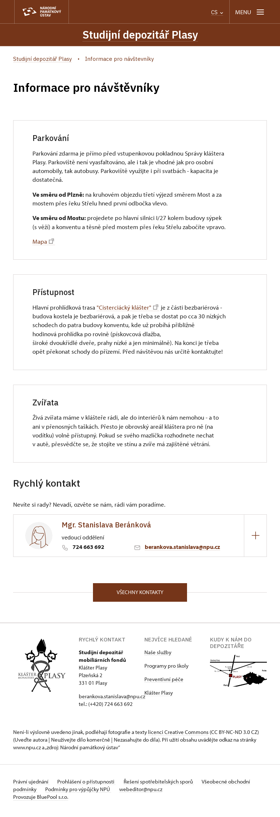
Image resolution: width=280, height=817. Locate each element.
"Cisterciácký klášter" (127, 309)
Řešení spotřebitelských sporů (166, 784)
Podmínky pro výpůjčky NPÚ (105, 792)
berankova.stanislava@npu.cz (182, 548)
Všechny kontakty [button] (140, 594)
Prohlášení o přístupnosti (90, 784)
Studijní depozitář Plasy (140, 35)
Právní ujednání (31, 784)
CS (217, 12)
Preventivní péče (163, 682)
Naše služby (157, 655)
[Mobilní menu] (250, 12)
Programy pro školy (166, 668)
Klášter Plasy (158, 695)
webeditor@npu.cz (171, 792)
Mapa (43, 243)
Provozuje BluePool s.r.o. (40, 800)
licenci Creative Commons (178, 735)
